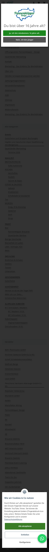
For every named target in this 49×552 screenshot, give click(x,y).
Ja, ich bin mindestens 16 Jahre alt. (24, 33)
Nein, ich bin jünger (24, 40)
